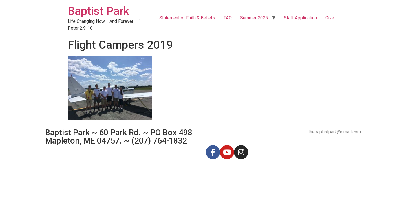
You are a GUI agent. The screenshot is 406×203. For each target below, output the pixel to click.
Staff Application (300, 18)
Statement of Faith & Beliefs (187, 18)
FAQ (228, 18)
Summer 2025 (254, 18)
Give (329, 18)
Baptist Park (98, 11)
